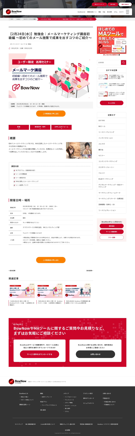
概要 (18, 127)
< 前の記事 (12, 271)
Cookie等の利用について (48, 424)
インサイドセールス (106, 138)
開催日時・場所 (40, 127)
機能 (97, 12)
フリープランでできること (49, 405)
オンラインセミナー (15, 44)
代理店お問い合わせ (110, 402)
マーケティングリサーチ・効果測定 (111, 198)
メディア (66, 393)
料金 (101, 12)
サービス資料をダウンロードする (39, 354)
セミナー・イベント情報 (21, 28)
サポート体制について (27, 400)
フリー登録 (111, 237)
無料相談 (111, 226)
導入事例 (107, 12)
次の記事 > (89, 271)
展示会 (101, 149)
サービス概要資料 (111, 232)
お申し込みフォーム (61, 127)
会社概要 (67, 430)
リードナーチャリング (106, 132)
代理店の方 (106, 398)
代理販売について (109, 405)
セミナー (121, 12)
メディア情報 (69, 403)
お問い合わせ (95, 354)
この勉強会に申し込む (51, 113)
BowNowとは (76, 12)
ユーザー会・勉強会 (26, 44)
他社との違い (24, 397)
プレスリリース (69, 400)
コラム (114, 12)
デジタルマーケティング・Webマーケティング (111, 185)
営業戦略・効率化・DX (107, 204)
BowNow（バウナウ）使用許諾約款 (108, 424)
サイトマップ (19, 424)
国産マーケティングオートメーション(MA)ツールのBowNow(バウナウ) (47, 381)
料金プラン (43, 402)
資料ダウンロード (88, 398)
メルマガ (102, 144)
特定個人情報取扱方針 (86, 424)
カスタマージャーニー (106, 167)
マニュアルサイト (88, 403)
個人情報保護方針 (31, 424)
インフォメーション (70, 397)
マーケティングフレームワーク (109, 193)
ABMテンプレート (47, 397)
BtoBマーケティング (106, 179)
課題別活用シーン (88, 12)
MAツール (102, 126)
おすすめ (102, 120)
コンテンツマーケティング (108, 161)
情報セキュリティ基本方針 (67, 424)
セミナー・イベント (70, 405)
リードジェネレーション (107, 210)
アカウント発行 (88, 393)
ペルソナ (102, 173)
